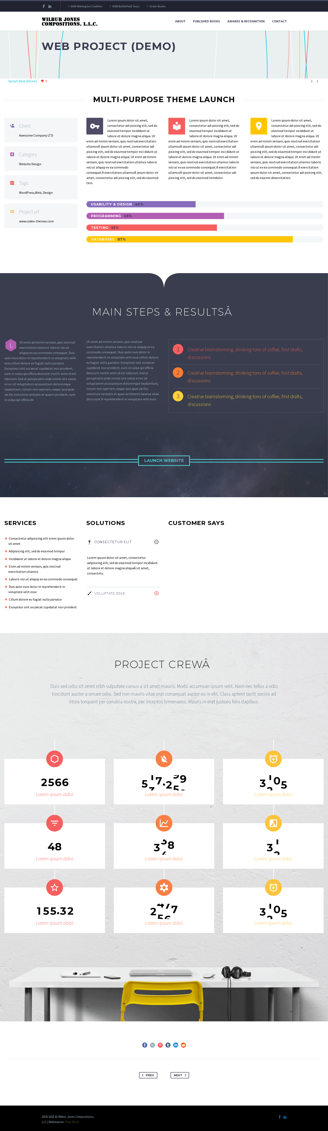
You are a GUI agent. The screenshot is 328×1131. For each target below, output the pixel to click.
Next (181, 1075)
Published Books (206, 21)
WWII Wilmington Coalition (86, 6)
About (180, 21)
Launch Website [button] (164, 460)
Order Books (158, 6)
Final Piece (72, 1122)
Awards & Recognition (246, 21)
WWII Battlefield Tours (126, 6)
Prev (147, 1075)
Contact (279, 21)
